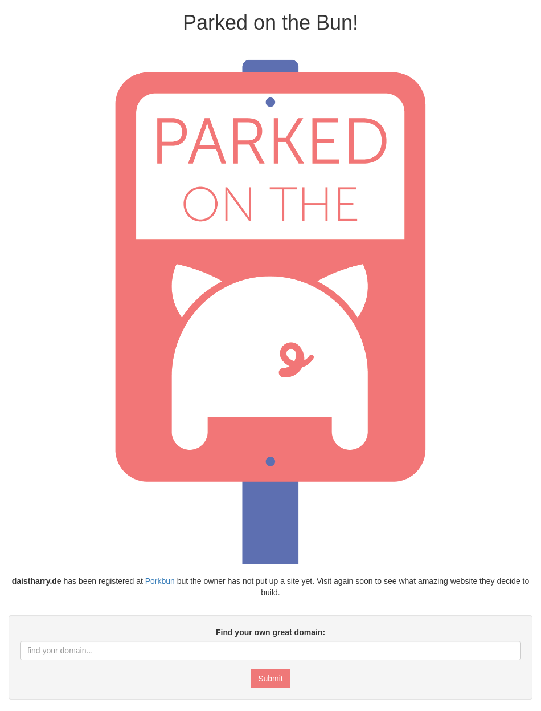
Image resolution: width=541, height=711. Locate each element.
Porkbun (160, 581)
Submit (270, 678)
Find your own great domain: (270, 632)
